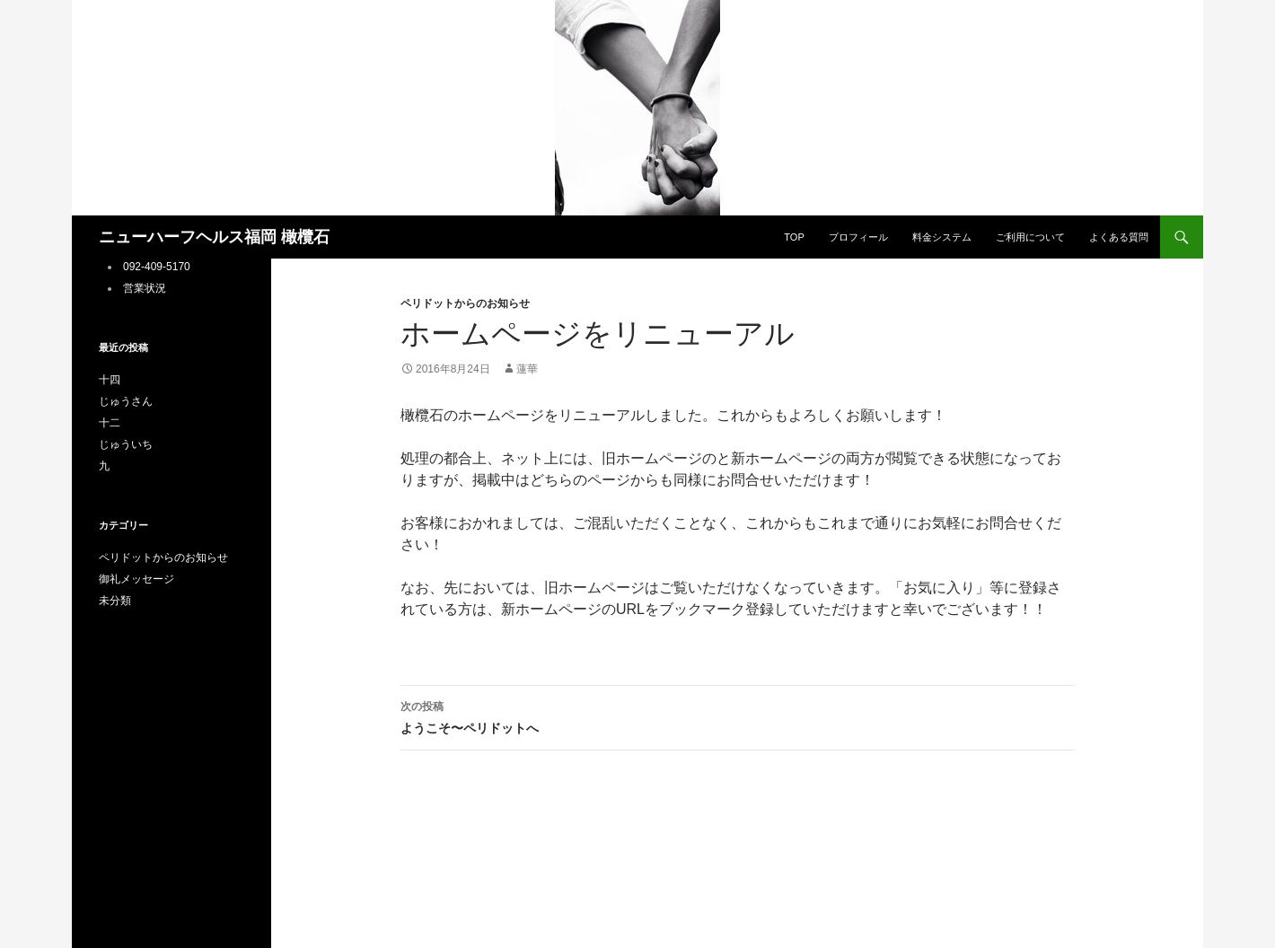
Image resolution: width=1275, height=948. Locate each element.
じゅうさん (126, 401)
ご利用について (1030, 237)
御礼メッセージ (136, 579)
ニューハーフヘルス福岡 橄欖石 (214, 237)
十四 (109, 379)
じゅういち (126, 444)
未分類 (115, 600)
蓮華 (527, 369)
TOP (794, 237)
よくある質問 (1118, 237)
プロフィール (858, 237)
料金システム (942, 237)
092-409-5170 (156, 266)
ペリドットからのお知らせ (465, 303)
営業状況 (144, 288)
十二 (109, 423)
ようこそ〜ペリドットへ (737, 715)
